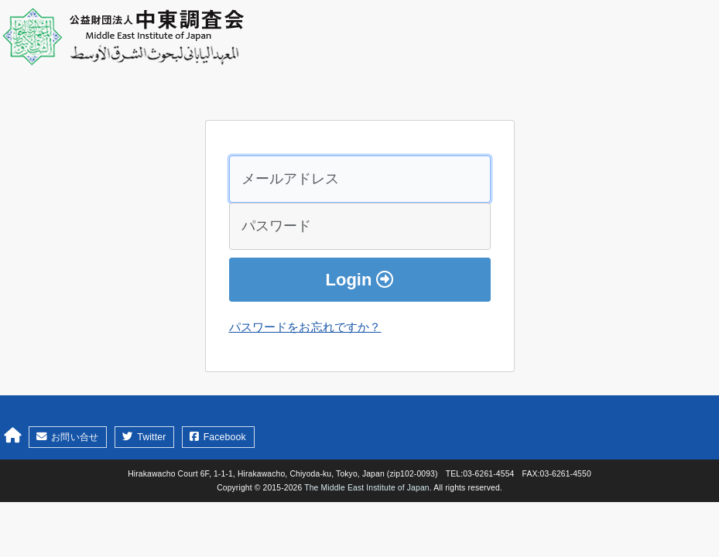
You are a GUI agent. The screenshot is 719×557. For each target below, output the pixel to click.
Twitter (144, 437)
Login (360, 279)
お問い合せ (67, 437)
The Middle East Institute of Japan (367, 488)
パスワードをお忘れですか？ (305, 326)
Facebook (217, 437)
